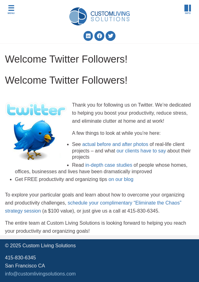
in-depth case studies (108, 165)
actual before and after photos (115, 144)
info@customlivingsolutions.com (40, 273)
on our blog (120, 179)
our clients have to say (141, 150)
